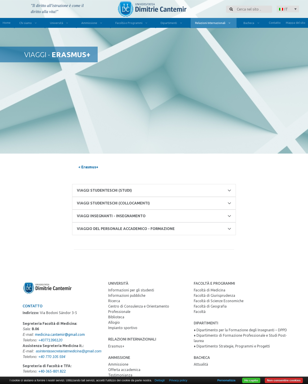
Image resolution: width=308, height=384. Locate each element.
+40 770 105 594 (51, 357)
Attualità (201, 364)
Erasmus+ (116, 346)
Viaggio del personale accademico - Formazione (154, 229)
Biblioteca (116, 317)
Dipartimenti (172, 23)
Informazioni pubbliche (126, 295)
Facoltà (200, 312)
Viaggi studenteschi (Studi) (154, 190)
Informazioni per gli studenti (131, 290)
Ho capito (251, 380)
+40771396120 (50, 340)
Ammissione (92, 23)
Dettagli (160, 380)
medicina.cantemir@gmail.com (60, 334)
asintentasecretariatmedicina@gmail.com (68, 351)
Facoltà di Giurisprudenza (214, 295)
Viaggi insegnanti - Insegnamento (154, 216)
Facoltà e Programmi (132, 23)
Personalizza (226, 380)
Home (7, 22)
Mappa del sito (295, 22)
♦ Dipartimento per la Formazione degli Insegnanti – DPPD (240, 330)
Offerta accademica (124, 370)
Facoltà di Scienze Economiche (218, 301)
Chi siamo (29, 23)
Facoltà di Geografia (210, 306)
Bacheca (252, 23)
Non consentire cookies (284, 380)
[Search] (253, 9)
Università (60, 23)
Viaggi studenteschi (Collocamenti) (154, 203)
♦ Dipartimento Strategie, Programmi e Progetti (232, 346)
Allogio (114, 322)
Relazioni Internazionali (213, 23)
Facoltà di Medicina (209, 290)
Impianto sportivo (122, 328)
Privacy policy (178, 380)
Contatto (275, 22)
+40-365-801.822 (52, 371)
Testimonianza (120, 375)
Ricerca (114, 301)
